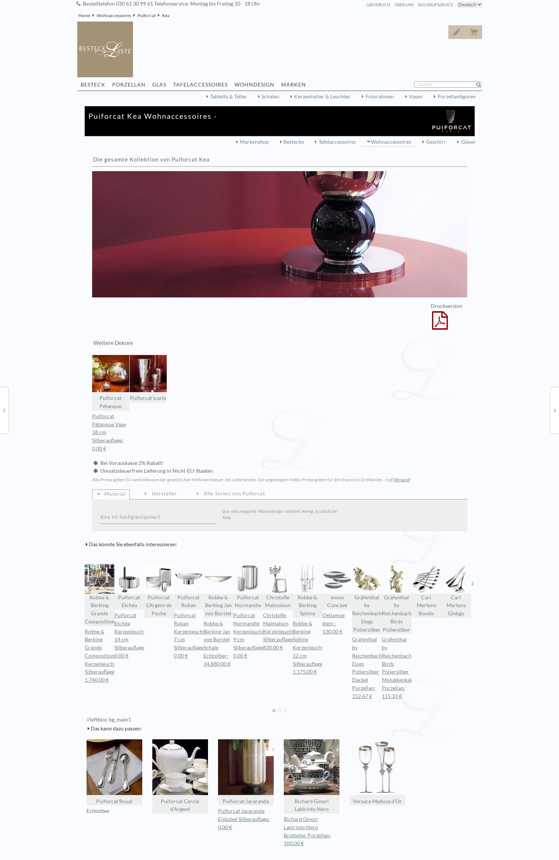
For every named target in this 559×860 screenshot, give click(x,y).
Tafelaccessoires (337, 142)
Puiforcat (146, 15)
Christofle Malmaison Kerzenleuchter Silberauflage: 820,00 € (281, 631)
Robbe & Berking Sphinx (307, 590)
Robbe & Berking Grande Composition (99, 594)
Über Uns (404, 4)
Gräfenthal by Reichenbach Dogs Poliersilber (367, 598)
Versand (402, 479)
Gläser (468, 142)
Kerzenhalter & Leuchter (322, 97)
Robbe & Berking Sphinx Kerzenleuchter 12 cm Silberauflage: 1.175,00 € (310, 647)
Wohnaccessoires (114, 15)
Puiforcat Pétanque (110, 382)
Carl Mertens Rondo (426, 590)
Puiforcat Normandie (248, 586)
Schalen (270, 97)
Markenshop (254, 142)
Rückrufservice (435, 4)
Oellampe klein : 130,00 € (333, 623)
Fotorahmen (379, 97)
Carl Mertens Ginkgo (456, 590)
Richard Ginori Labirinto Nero (311, 775)
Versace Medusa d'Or (377, 771)
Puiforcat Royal (114, 771)
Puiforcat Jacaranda (246, 771)
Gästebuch (378, 4)
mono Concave (337, 586)
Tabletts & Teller (228, 97)
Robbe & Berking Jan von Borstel (218, 590)
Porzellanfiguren (457, 97)
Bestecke (293, 142)
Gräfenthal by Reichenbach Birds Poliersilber (397, 598)
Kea (165, 15)
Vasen (416, 97)
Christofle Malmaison (278, 586)
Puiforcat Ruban (189, 586)
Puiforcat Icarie (148, 378)
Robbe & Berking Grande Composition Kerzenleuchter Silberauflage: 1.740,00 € (102, 656)
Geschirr (436, 142)
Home (84, 15)
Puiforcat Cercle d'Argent (180, 775)
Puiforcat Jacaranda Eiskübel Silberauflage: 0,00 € (244, 819)
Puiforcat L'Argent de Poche (159, 590)
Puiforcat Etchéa (129, 586)
